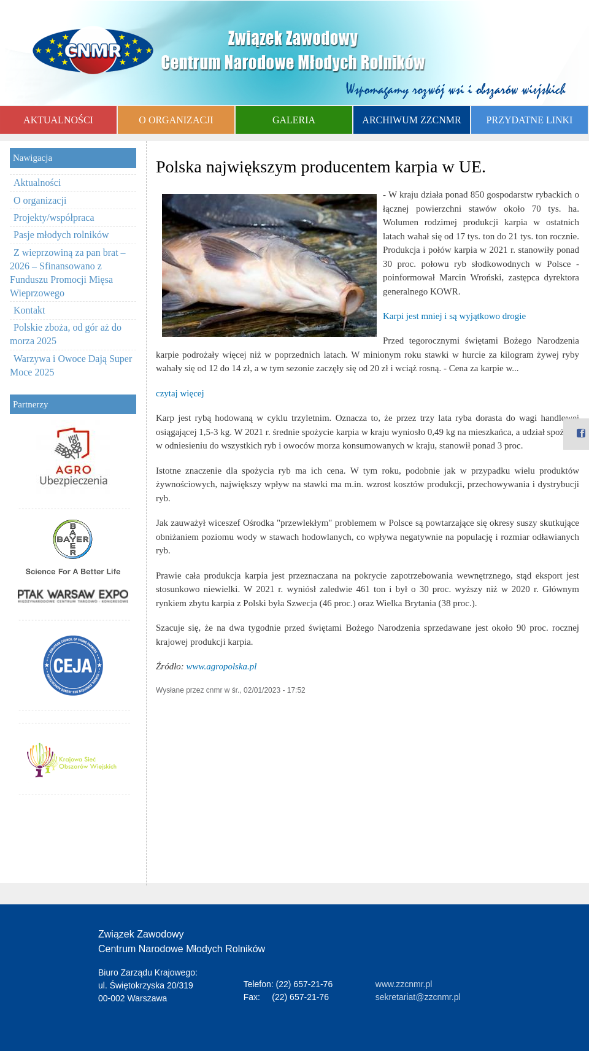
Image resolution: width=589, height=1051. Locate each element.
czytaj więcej (180, 393)
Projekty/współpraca (53, 217)
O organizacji (39, 200)
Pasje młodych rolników (61, 234)
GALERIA (293, 120)
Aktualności (37, 182)
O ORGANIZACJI (176, 120)
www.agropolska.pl (222, 666)
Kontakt (29, 310)
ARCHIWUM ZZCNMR (411, 120)
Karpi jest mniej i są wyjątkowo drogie (454, 316)
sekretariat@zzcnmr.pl (418, 997)
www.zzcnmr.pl (404, 984)
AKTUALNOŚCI (58, 120)
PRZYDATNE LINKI (530, 120)
